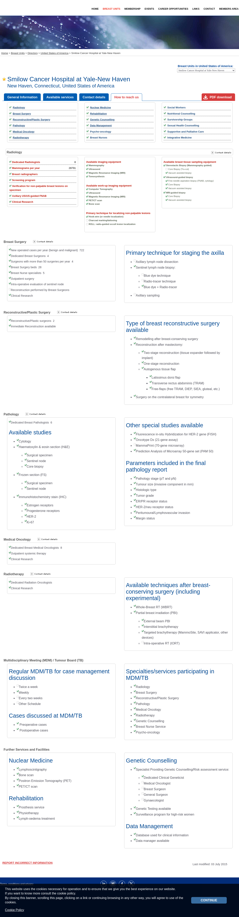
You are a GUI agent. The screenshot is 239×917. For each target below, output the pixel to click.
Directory (32, 53)
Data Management (101, 125)
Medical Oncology (24, 131)
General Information (22, 97)
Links (195, 9)
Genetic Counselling (102, 119)
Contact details (94, 97)
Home (95, 9)
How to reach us (126, 97)
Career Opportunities (173, 9)
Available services (60, 97)
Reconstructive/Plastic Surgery (31, 119)
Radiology (19, 107)
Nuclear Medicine (100, 107)
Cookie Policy (14, 910)
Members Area (228, 9)
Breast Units (18, 53)
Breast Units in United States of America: (205, 66)
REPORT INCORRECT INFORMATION (27, 862)
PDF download (221, 97)
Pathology (19, 125)
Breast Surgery (22, 113)
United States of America (54, 53)
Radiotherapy (21, 137)
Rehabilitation (98, 113)
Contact (209, 9)
